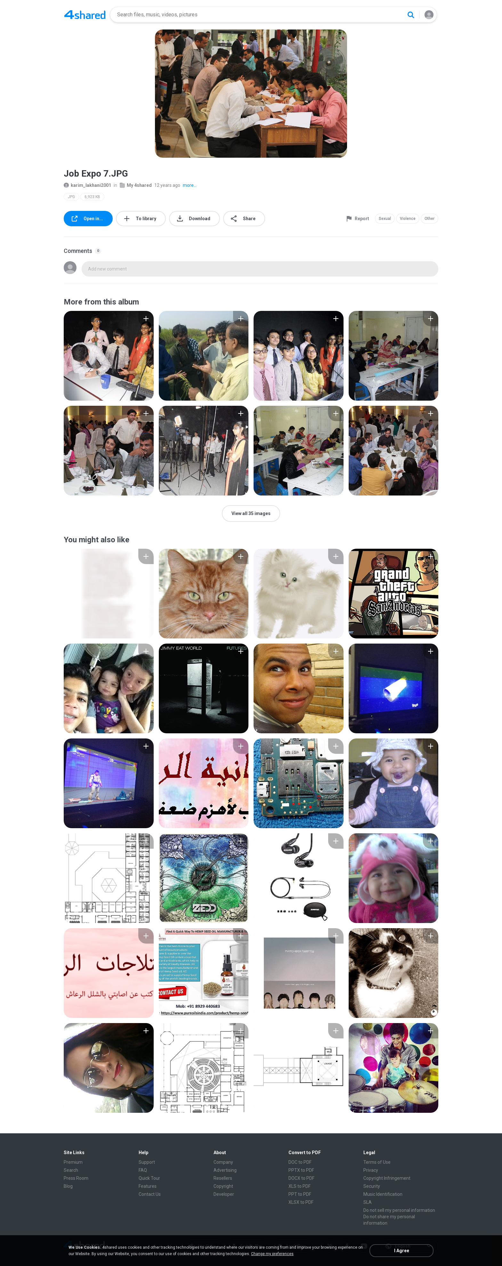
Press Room (76, 1178)
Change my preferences (272, 1254)
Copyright (223, 1186)
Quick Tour (149, 1178)
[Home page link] (84, 14)
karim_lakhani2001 (87, 185)
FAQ (143, 1170)
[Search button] (410, 14)
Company (223, 1162)
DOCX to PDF (301, 1178)
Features (148, 1186)
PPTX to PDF (301, 1170)
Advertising (225, 1170)
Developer (224, 1194)
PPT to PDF (299, 1194)
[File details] (109, 356)
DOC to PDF (300, 1162)
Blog (68, 1186)
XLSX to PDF (300, 1202)
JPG (71, 197)
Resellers (223, 1178)
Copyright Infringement (386, 1178)
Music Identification (382, 1194)
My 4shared (136, 185)
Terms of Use (377, 1162)
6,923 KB (92, 197)
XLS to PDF (299, 1186)
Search (71, 1170)
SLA (367, 1202)
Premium (73, 1162)
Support (147, 1162)
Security (371, 1186)
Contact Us (150, 1194)
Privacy (370, 1170)
